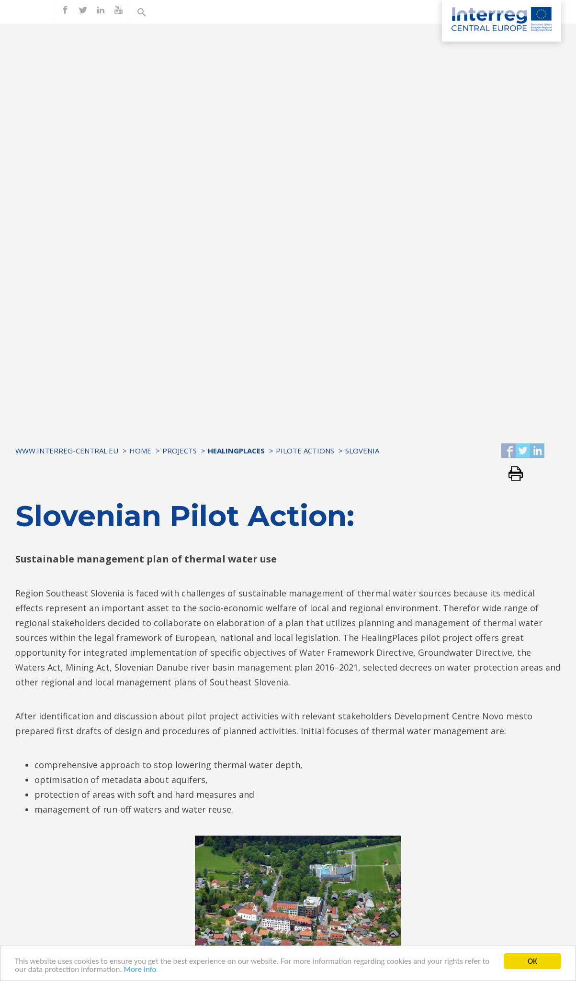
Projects (179, 450)
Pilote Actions (305, 450)
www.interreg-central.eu (66, 450)
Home (140, 450)
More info (140, 970)
